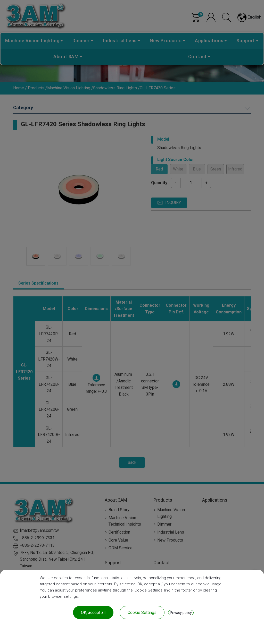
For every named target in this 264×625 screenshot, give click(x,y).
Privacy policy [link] (181, 613)
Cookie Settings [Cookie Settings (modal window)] (142, 612)
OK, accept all (93, 612)
